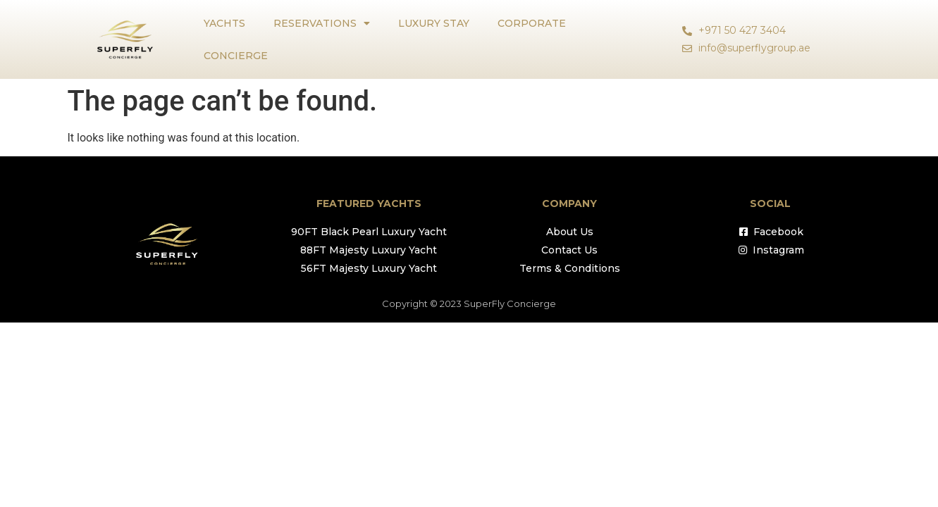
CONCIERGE (236, 55)
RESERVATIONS (321, 23)
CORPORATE (532, 23)
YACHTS (224, 23)
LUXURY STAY (433, 23)
